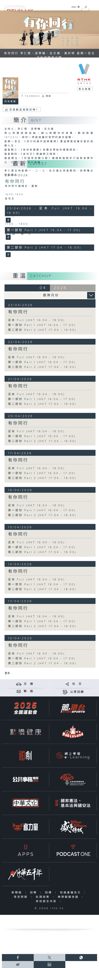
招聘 (34, 892)
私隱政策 (43, 896)
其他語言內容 (47, 901)
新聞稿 (18, 892)
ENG (74, 7)
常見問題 (21, 896)
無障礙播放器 (69, 896)
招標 (49, 892)
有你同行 (15, 181)
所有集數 (10, 101)
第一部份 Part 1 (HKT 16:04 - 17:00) (42, 325)
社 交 (77, 684)
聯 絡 (29, 691)
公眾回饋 (77, 692)
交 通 (29, 684)
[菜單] (94, 6)
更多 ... (9, 673)
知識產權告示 (71, 892)
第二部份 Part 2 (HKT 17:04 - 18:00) (42, 330)
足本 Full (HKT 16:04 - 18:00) (36, 320)
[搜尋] (86, 6)
